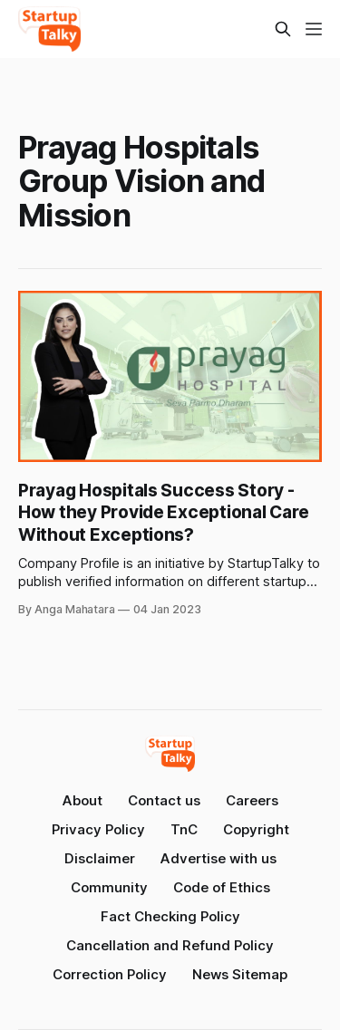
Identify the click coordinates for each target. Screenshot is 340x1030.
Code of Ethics (221, 887)
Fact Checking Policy (170, 916)
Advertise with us (218, 858)
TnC (184, 829)
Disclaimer (99, 858)
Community (109, 887)
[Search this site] (282, 28)
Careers (252, 800)
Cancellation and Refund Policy (170, 945)
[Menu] (313, 28)
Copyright (256, 829)
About (82, 800)
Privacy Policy (98, 829)
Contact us (164, 800)
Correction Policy (110, 974)
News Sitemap (239, 974)
